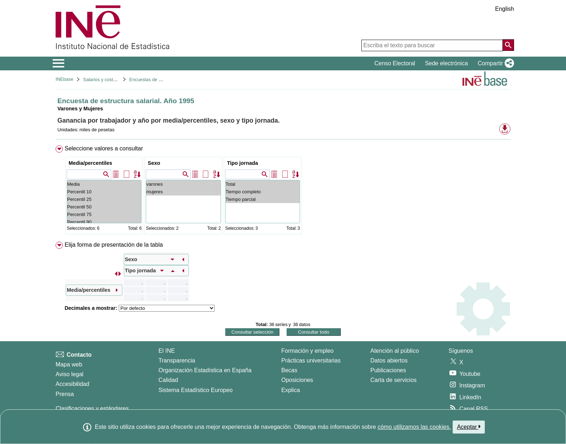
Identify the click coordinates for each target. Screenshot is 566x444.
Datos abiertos (389, 360)
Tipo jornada (242, 163)
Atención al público (394, 351)
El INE (166, 351)
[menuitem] (283, 191)
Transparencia (176, 360)
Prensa (65, 394)
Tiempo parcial (263, 199)
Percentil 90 (104, 222)
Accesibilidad (72, 384)
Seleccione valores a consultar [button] (104, 148)
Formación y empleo (307, 351)
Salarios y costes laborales (110, 79)
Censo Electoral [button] (394, 63)
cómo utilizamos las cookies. (414, 427)
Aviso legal (69, 374)
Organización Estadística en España (205, 370)
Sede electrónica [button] (446, 63)
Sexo (154, 163)
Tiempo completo (263, 191)
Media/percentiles (90, 163)
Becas (289, 370)
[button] (494, 63)
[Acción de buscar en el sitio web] (508, 45)
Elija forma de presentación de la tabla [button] (114, 245)
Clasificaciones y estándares (92, 408)
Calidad (168, 380)
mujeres (183, 191)
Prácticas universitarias (311, 360)
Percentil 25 (104, 199)
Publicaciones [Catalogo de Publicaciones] (388, 370)
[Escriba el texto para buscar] (432, 45)
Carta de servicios (393, 380)
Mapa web (69, 364)
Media (104, 184)
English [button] (504, 9)
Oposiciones (297, 380)
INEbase (64, 79)
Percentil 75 (104, 214)
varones (183, 184)
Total (263, 184)
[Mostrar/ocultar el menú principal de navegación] (58, 63)
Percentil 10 (104, 191)
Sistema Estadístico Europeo (195, 390)
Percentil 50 (104, 207)
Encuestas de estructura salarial (162, 79)
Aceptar (468, 426)
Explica (290, 390)
